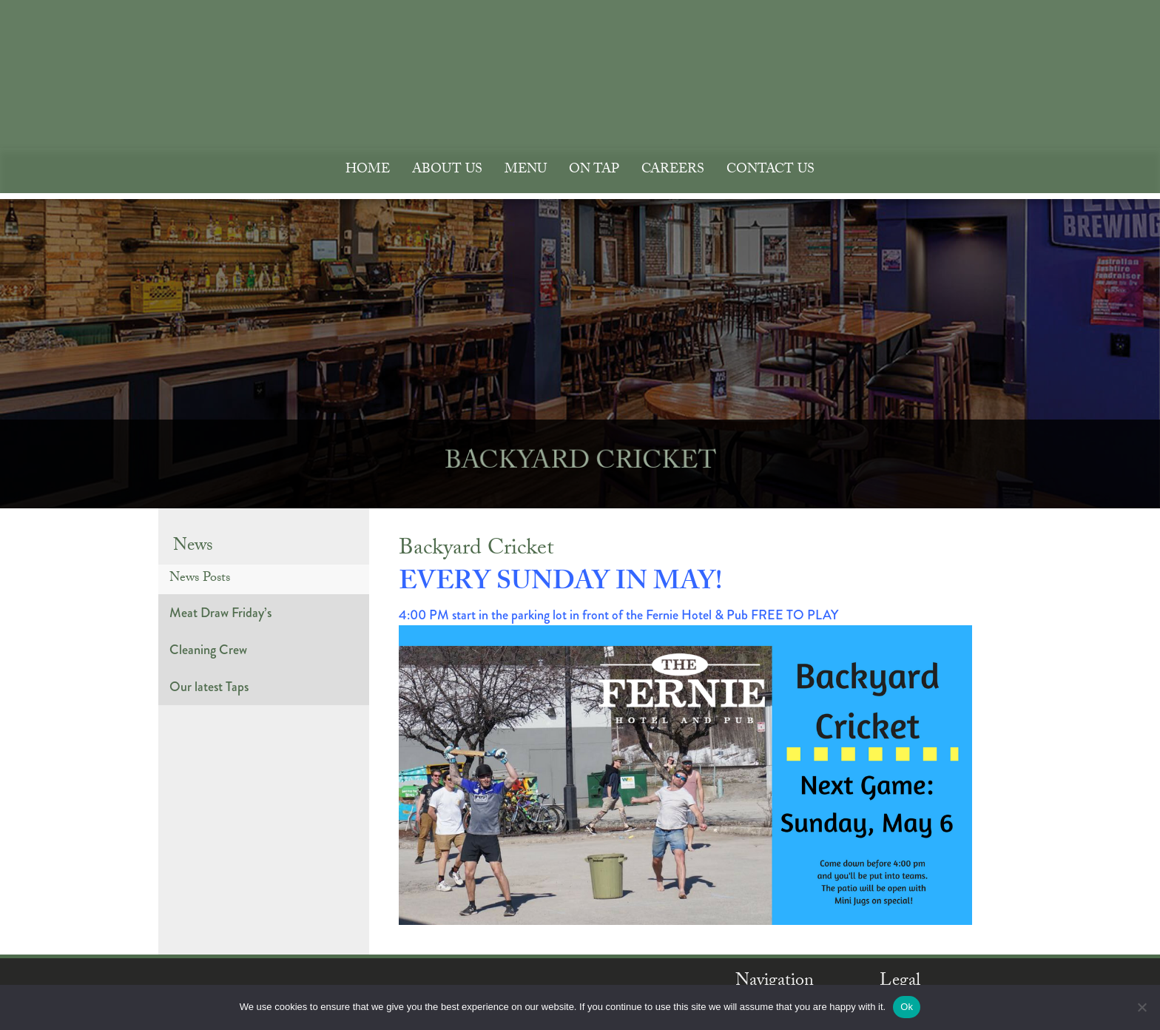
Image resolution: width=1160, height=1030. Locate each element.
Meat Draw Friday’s (220, 612)
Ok (906, 1006)
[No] (1141, 1007)
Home (367, 170)
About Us (447, 170)
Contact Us (770, 170)
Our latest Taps (209, 686)
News (193, 547)
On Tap (594, 170)
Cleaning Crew (208, 649)
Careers (672, 170)
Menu (526, 170)
